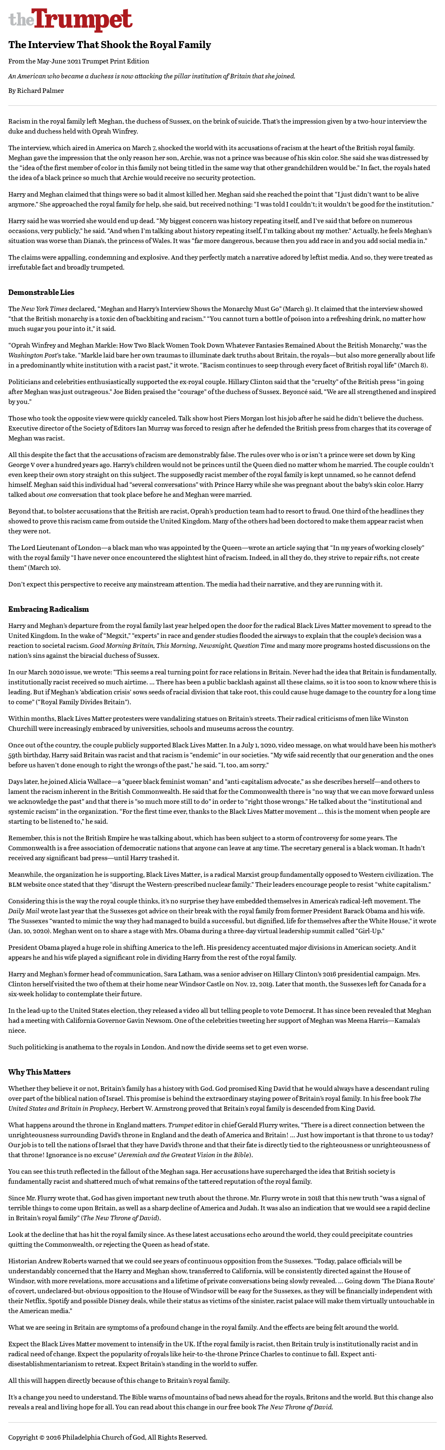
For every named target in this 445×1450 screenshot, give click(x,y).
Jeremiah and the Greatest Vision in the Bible (184, 1154)
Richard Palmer (40, 90)
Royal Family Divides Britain (83, 701)
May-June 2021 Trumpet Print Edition (93, 61)
